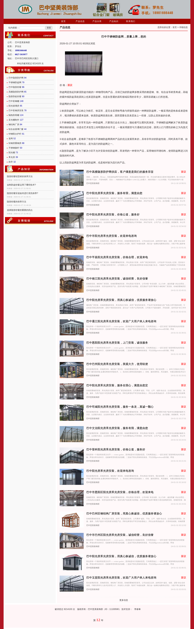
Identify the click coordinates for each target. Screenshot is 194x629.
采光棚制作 (14, 120)
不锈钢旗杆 (14, 148)
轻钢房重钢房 (15, 143)
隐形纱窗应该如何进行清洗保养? (22, 193)
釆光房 (12, 157)
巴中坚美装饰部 (92, 183)
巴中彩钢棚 (14, 101)
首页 (63, 21)
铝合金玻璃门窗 (16, 129)
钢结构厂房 (14, 124)
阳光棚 (12, 152)
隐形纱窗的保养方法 (16, 202)
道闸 (11, 138)
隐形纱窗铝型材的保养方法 (20, 176)
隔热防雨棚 (14, 115)
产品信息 (80, 21)
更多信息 (123, 600)
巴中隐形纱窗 (15, 87)
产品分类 (97, 21)
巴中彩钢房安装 (16, 110)
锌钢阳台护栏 (15, 134)
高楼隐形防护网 (16, 92)
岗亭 (11, 162)
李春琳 (137, 609)
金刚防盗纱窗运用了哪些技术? (21, 185)
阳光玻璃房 (14, 106)
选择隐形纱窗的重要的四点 (20, 210)
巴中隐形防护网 (16, 78)
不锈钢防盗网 (15, 82)
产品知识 (113, 21)
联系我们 (130, 21)
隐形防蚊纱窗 (15, 96)
